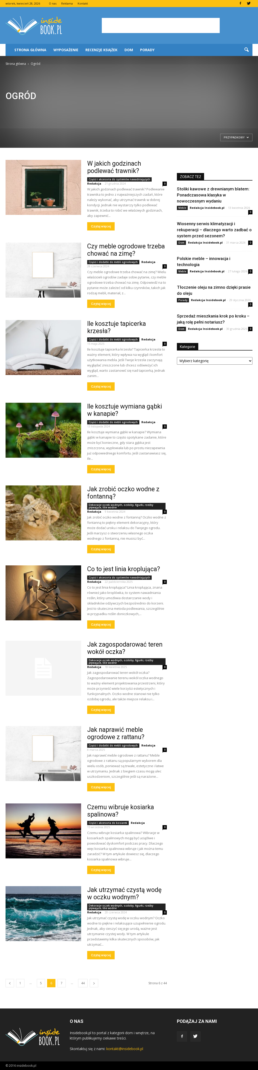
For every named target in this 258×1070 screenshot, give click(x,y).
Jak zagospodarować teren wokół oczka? (125, 648)
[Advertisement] (161, 25)
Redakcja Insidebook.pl (207, 208)
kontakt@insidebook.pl (124, 1048)
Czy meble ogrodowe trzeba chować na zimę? (126, 250)
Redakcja (94, 183)
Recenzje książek (101, 49)
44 (83, 983)
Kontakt (83, 3)
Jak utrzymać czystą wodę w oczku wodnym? (124, 893)
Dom (128, 49)
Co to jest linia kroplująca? (123, 569)
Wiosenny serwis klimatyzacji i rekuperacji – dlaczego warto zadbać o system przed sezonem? (214, 229)
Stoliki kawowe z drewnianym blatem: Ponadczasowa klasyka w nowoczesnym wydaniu (213, 195)
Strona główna (30, 49)
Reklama (67, 3)
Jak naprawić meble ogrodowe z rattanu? (115, 733)
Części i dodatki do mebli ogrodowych (113, 262)
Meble (182, 208)
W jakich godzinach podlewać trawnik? (114, 167)
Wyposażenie (65, 49)
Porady (147, 49)
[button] (246, 50)
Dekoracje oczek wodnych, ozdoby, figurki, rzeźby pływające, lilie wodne (121, 506)
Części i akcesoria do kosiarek (108, 823)
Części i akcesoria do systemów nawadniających (119, 179)
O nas (52, 3)
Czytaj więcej (101, 226)
